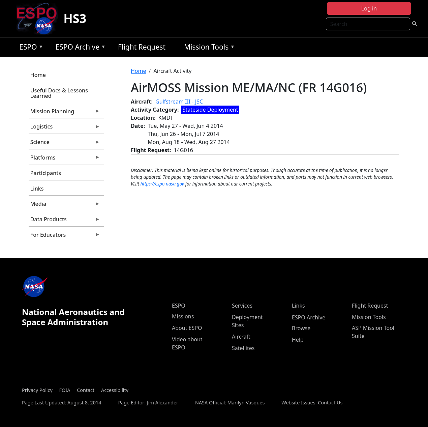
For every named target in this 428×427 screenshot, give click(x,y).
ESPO (29, 48)
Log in (369, 8)
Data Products (64, 221)
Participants (45, 173)
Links (37, 188)
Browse (301, 328)
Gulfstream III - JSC (179, 101)
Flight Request (141, 47)
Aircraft (241, 336)
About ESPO (187, 328)
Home (38, 75)
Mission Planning (64, 113)
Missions (183, 316)
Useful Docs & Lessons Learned (59, 93)
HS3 (74, 18)
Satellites (243, 348)
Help (298, 339)
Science (64, 143)
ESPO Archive (79, 48)
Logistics (64, 128)
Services (242, 305)
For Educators (64, 236)
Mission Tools (208, 48)
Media (64, 205)
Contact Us (330, 402)
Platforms (64, 159)
